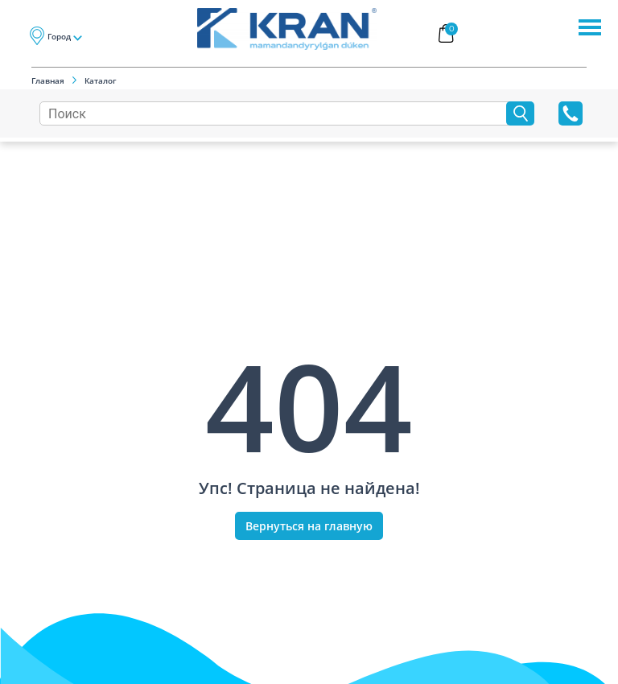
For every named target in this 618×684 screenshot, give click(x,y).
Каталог (100, 80)
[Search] (276, 113)
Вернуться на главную (309, 526)
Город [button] (59, 36)
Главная (47, 80)
